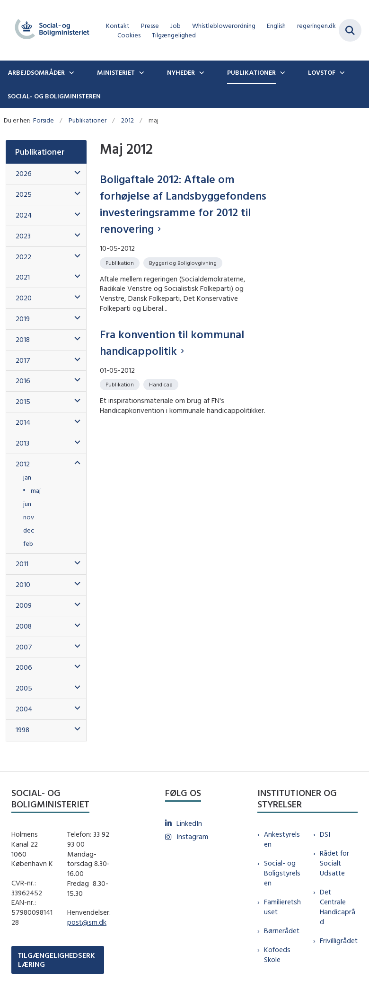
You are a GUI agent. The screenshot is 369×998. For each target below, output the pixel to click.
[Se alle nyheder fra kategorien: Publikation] (120, 262)
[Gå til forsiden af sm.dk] (49, 30)
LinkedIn (189, 823)
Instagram (192, 836)
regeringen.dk (316, 25)
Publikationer (251, 72)
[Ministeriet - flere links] (140, 72)
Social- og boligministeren (54, 96)
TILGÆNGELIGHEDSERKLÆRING (56, 960)
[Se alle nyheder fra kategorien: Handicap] (161, 383)
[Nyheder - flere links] (200, 72)
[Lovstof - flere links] (341, 72)
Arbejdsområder (36, 72)
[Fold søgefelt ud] (350, 30)
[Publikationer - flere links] (281, 72)
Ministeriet (116, 72)
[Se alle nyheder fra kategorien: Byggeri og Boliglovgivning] (183, 262)
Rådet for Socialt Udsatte (334, 863)
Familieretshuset (282, 906)
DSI (325, 834)
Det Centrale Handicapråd (337, 906)
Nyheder (181, 72)
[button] (75, 173)
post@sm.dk (86, 922)
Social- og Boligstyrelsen (282, 872)
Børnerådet (281, 930)
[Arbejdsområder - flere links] (70, 72)
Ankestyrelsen (282, 839)
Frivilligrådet (339, 940)
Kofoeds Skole (277, 954)
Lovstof (321, 72)
